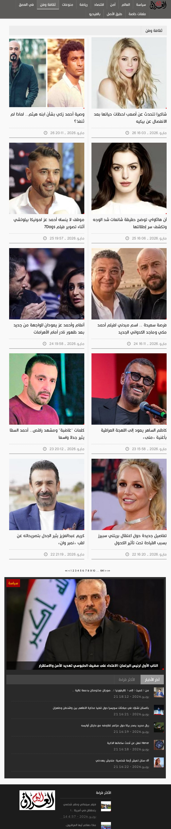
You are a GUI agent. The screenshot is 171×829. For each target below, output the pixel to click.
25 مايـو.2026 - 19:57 (63, 238)
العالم (126, 5)
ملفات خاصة (137, 14)
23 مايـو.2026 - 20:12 (63, 449)
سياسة (141, 5)
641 (102, 570)
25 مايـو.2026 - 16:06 (146, 238)
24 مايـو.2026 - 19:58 (63, 344)
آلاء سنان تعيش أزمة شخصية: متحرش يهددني (122, 760)
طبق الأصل (114, 14)
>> (108, 570)
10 (94, 570)
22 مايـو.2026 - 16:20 (146, 554)
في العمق (26, 5)
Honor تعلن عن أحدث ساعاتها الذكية (128, 743)
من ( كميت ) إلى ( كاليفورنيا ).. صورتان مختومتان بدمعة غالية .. (110, 690)
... (97, 570)
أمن (112, 5)
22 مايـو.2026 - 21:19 (64, 554)
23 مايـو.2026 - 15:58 (146, 449)
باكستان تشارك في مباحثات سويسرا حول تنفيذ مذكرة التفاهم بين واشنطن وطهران (101, 707)
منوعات (67, 5)
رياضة (84, 5)
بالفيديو (94, 14)
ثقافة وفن (48, 5)
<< (66, 570)
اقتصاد (99, 5)
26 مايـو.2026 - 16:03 (146, 133)
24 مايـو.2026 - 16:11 (147, 344)
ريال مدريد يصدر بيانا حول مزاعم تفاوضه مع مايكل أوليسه (115, 725)
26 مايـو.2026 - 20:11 (64, 133)
